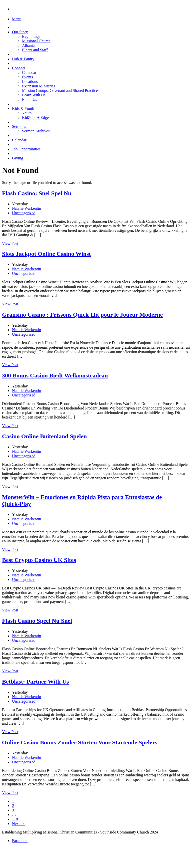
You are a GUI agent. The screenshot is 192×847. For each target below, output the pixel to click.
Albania (28, 45)
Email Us (29, 99)
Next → (18, 823)
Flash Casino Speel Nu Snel (37, 620)
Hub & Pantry (23, 59)
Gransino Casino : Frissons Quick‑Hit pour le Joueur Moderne (82, 314)
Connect (18, 68)
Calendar (29, 72)
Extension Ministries (38, 86)
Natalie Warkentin (26, 208)
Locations (30, 81)
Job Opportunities (26, 149)
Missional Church (36, 41)
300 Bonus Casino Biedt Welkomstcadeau (55, 375)
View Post (10, 243)
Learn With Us (34, 95)
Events (27, 77)
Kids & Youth (23, 108)
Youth (27, 113)
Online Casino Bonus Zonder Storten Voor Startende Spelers (79, 742)
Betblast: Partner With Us (35, 681)
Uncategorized (23, 213)
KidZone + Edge (35, 117)
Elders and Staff (35, 50)
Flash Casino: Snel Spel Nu (36, 193)
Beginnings (31, 36)
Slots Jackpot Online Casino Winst (46, 254)
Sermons (19, 126)
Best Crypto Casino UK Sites (39, 560)
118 (15, 819)
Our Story (20, 32)
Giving (17, 158)
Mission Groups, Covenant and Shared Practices (60, 90)
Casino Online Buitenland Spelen (44, 436)
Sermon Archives (36, 131)
